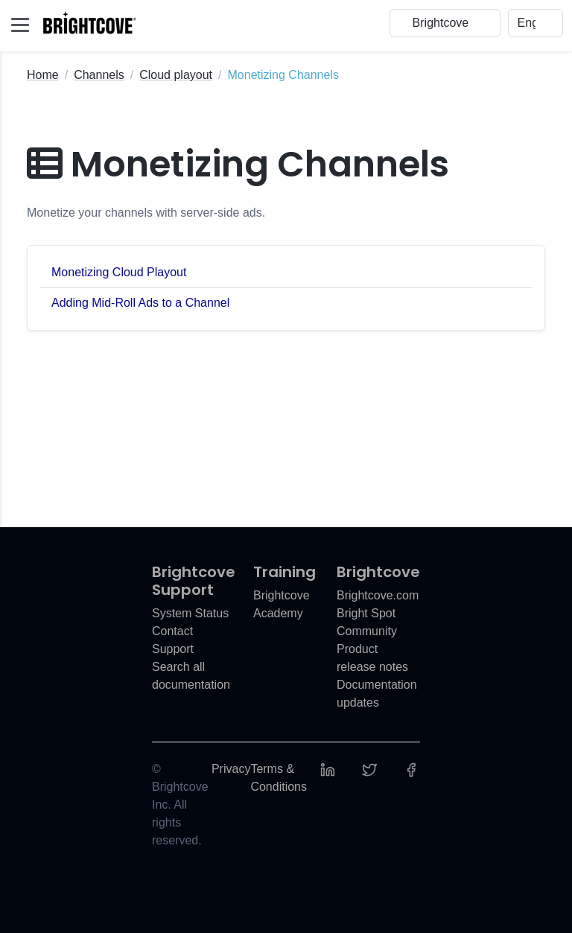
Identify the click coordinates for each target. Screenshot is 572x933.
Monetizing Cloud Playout (118, 272)
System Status (190, 613)
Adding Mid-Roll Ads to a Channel (140, 302)
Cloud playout (175, 75)
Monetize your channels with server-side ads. (146, 212)
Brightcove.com (378, 595)
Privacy (231, 768)
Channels (99, 75)
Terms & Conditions (278, 777)
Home (43, 75)
